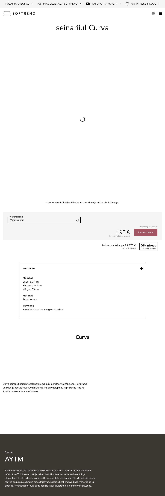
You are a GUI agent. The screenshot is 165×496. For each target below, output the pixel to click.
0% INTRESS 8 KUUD (143, 4)
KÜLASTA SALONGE (18, 4)
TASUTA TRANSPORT (103, 4)
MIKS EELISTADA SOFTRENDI (59, 4)
